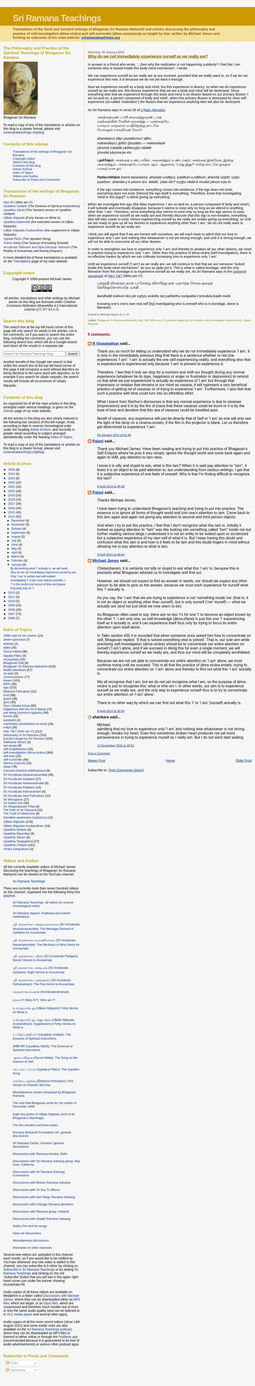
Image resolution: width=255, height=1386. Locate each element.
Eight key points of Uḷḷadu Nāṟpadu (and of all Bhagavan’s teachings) (43, 1116)
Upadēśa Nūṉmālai (16, 833)
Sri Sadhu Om (13, 803)
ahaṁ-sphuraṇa (14, 639)
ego (6, 687)
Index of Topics (23, 172)
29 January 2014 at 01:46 (114, 435)
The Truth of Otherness (19, 813)
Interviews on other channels (32, 1247)
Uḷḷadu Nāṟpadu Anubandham (23, 826)
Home (170, 760)
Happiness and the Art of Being (24, 709)
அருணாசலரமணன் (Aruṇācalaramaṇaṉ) (41, 992)
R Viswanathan (106, 344)
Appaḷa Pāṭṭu (12, 655)
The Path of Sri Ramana (19, 810)
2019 (12, 495)
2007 (12, 614)
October (17, 528)
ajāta (6, 647)
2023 (12, 478)
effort (6, 684)
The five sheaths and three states (35, 1125)
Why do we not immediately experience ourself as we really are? (148, 56)
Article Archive (22, 169)
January (17, 564)
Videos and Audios (25, 176)
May (14, 548)
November (18, 524)
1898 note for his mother (20, 635)
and (36, 247)
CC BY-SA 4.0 (47, 309)
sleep (7, 766)
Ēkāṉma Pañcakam (16, 691)
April (14, 552)
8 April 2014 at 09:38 (110, 486)
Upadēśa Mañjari (15, 829)
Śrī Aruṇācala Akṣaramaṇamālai (25, 774)
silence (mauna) (14, 763)
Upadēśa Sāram (14, 837)
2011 (12, 597)
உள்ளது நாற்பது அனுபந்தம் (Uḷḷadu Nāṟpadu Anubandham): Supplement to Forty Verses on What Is (44, 1023)
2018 (12, 499)
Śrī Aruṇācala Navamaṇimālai (23, 783)
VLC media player (19, 1314)
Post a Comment (99, 753)
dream (7, 680)
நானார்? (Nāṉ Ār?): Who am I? (34, 1000)
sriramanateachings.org (100, 37)
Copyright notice (24, 158)
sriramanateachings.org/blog (23, 132)
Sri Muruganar (13, 799)
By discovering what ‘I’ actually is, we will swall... (40, 568)
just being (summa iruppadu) (22, 712)
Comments (15, 1370)
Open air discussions (27, 1233)
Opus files (51, 1303)
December (18, 520)
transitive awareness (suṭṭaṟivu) (25, 817)
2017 (12, 503)
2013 (12, 592)
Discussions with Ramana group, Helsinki (41, 1211)
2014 (12, 516)
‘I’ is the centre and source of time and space (37, 584)
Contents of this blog (27, 165)
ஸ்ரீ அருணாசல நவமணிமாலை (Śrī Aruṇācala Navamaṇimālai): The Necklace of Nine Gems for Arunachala (46, 944)
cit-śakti (8, 673)
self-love (9, 756)
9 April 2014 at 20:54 (110, 711)
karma (7, 716)
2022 (12, 482)
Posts (12, 1363)
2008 (12, 609)
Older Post (244, 760)
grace (7, 698)
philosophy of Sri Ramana (20, 735)
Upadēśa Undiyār (15, 845)
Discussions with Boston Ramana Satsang (41, 1182)
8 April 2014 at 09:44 (110, 554)
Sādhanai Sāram (14, 742)
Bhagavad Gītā (13, 663)
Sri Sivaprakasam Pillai (19, 806)
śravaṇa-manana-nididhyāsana (24, 770)
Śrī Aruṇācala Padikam (19, 787)
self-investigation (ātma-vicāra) (223, 320)
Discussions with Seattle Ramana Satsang (41, 1218)
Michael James (105, 561)
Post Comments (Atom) (126, 770)
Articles (8, 411)
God (6, 695)
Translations (22, 261)
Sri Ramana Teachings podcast (49, 1329)
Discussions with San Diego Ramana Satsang (44, 1197)
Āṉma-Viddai (12, 651)
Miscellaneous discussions (31, 1240)
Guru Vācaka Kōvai (16, 705)
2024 (12, 474)
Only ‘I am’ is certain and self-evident (33, 576)
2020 (12, 491)
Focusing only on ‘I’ (22, 588)
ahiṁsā (8, 643)
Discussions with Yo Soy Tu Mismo (36, 1190)
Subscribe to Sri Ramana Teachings (29, 1269)
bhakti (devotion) (14, 670)
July (14, 540)
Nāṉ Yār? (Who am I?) (151, 320)
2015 (12, 512)
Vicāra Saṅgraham (16, 849)
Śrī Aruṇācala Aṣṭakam (19, 779)
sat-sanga (10, 745)
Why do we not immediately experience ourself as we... (44, 572)
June (15, 544)
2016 (12, 508)
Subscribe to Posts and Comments (36, 179)
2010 (12, 601)
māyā (7, 727)
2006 (12, 618)
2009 (12, 605)
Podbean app (68, 1337)
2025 (12, 469)
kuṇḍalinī (9, 720)
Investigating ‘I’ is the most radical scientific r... (38, 580)
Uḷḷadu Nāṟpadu (14, 821)
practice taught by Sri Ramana (185, 320)
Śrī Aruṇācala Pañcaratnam (22, 791)
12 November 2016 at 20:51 (115, 745)
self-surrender (12, 759)
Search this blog (24, 162)
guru (6, 702)
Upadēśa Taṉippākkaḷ (18, 841)
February (17, 560)
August (16, 536)
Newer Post (96, 760)
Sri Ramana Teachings (57, 18)
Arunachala (11, 659)
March (15, 556)
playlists (9, 896)
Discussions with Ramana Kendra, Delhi (40, 1154)
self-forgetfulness (15, 749)
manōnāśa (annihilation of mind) (25, 724)
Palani (97, 441)
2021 (12, 486)
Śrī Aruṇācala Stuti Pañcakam (23, 795)
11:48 (125, 314)
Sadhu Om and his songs (30, 1226)
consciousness (13, 677)
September (18, 532)
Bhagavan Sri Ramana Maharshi (116, 320)
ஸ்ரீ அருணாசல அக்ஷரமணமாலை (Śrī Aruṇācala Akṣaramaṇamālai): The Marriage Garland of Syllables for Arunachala (46, 928)
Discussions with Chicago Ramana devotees (43, 1204)
